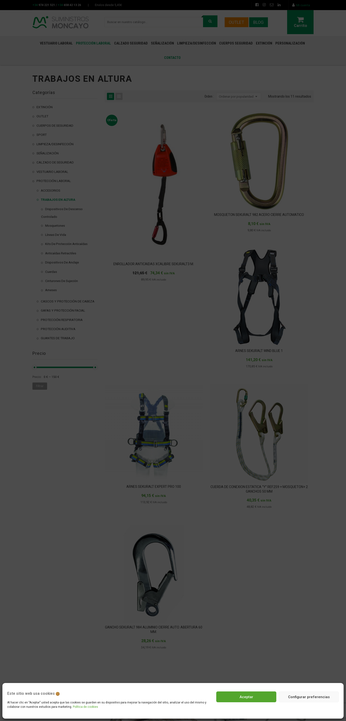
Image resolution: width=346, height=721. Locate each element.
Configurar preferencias (309, 697)
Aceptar (246, 697)
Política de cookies (85, 706)
